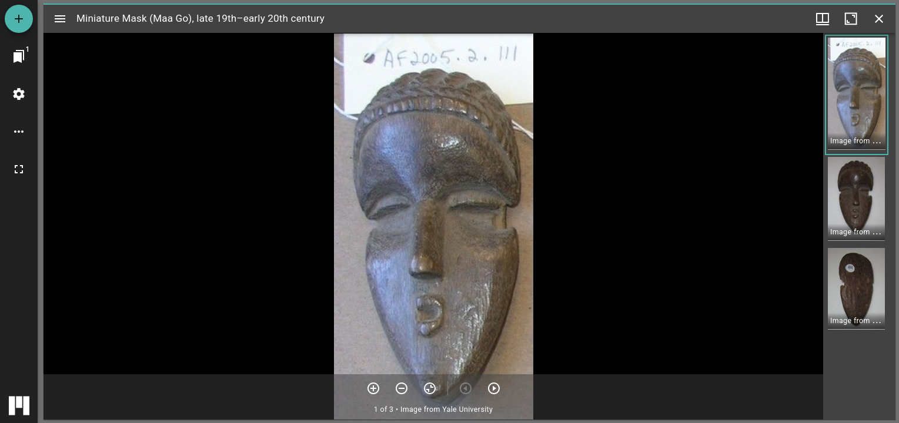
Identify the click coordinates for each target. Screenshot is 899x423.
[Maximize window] (851, 19)
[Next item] (494, 388)
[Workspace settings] (19, 94)
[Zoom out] (401, 388)
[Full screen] (19, 169)
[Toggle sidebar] (60, 19)
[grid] (859, 226)
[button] (856, 95)
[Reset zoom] (430, 388)
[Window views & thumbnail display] (822, 19)
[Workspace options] (19, 132)
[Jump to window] (19, 56)
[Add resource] (19, 19)
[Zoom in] (373, 388)
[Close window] (879, 19)
